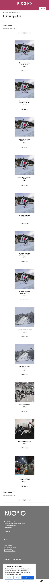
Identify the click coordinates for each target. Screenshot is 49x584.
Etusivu (6, 12)
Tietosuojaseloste (8, 545)
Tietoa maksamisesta (9, 551)
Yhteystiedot (7, 531)
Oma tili (8, 581)
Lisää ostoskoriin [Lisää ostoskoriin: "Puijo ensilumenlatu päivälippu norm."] (24, 299)
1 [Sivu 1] (21, 33)
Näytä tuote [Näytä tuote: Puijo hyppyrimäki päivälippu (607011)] (24, 336)
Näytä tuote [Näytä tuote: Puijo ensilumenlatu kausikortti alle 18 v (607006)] (24, 109)
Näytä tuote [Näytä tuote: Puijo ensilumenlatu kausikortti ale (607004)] (24, 71)
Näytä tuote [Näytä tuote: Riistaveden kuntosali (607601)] (24, 411)
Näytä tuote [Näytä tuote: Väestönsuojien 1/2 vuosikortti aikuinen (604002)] (24, 486)
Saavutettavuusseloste (10, 547)
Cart (38, 580)
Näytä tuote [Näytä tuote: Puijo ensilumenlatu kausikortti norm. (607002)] (24, 147)
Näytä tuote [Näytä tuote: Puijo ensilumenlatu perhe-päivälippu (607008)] (24, 185)
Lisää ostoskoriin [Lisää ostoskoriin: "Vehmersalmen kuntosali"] (24, 448)
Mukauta (9, 577)
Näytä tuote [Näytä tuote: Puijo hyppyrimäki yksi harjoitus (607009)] (24, 374)
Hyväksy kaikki (27, 577)
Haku (24, 581)
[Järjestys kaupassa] (10, 25)
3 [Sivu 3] (27, 33)
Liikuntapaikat (12, 12)
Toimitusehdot (8, 549)
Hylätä (17, 577)
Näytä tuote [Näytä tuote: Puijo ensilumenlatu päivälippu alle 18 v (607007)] (24, 261)
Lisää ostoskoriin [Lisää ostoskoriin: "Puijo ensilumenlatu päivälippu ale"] (24, 223)
